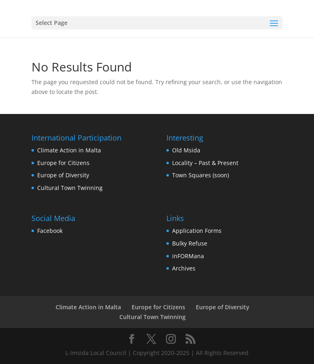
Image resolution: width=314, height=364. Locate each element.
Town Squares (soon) (200, 175)
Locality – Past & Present (205, 163)
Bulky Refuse (189, 243)
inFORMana (188, 256)
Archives (183, 268)
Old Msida (186, 150)
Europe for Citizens (63, 163)
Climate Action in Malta (69, 150)
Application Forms (197, 230)
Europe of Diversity (63, 175)
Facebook (50, 230)
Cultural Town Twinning (70, 188)
